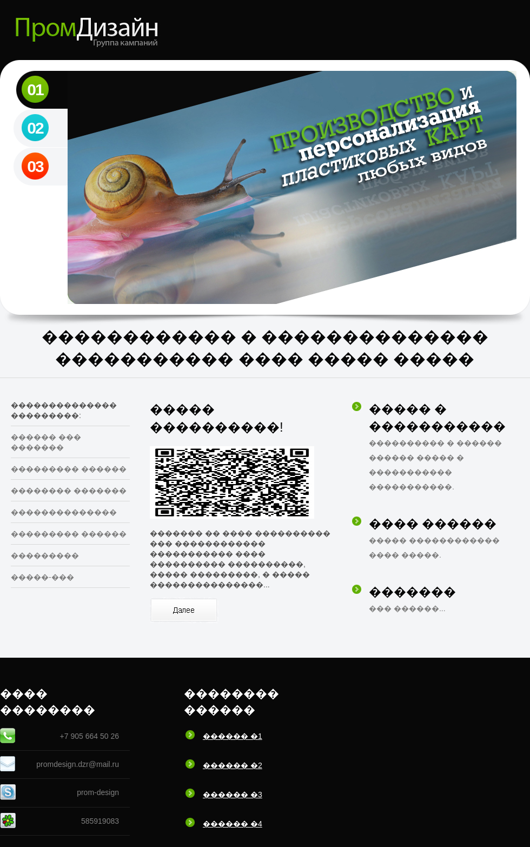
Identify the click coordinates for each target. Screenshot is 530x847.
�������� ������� (69, 490)
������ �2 (232, 765)
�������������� (64, 512)
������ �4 (232, 823)
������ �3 (232, 794)
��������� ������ (69, 469)
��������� (45, 555)
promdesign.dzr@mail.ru (77, 764)
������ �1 (232, 736)
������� (412, 592)
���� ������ (432, 524)
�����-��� (42, 577)
